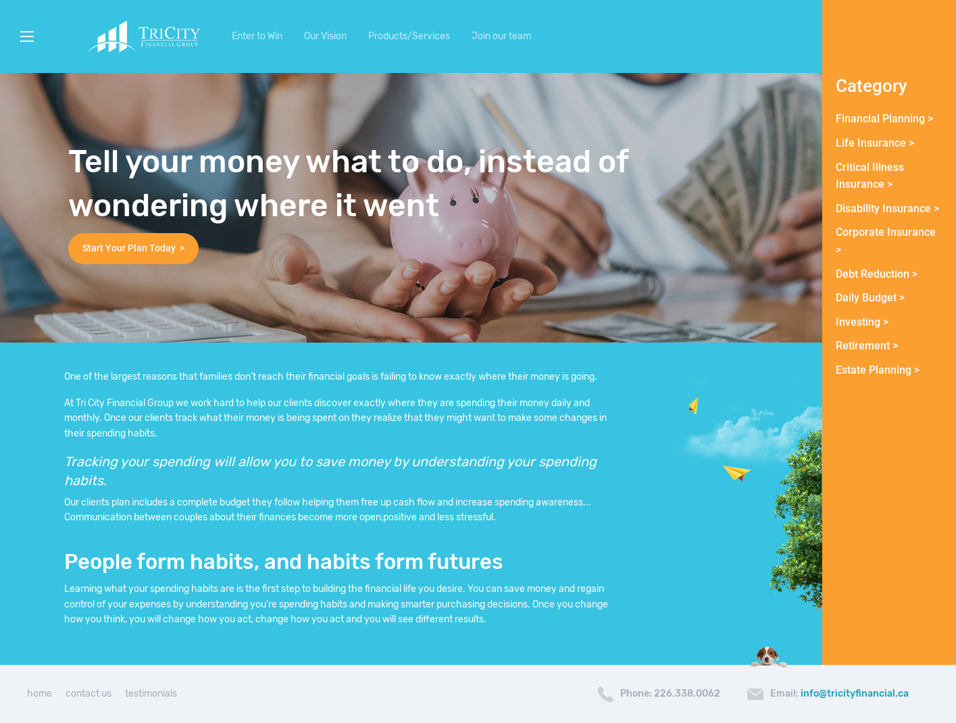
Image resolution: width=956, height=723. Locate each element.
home (39, 693)
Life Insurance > (875, 142)
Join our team (501, 36)
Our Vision (325, 36)
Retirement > (867, 345)
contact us (88, 693)
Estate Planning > (878, 370)
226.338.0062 (687, 693)
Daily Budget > (870, 297)
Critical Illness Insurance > (870, 176)
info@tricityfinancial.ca (855, 693)
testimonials (151, 693)
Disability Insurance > (887, 208)
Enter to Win (257, 36)
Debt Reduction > (876, 274)
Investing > (862, 322)
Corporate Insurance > (886, 241)
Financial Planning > (884, 118)
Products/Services (409, 36)
